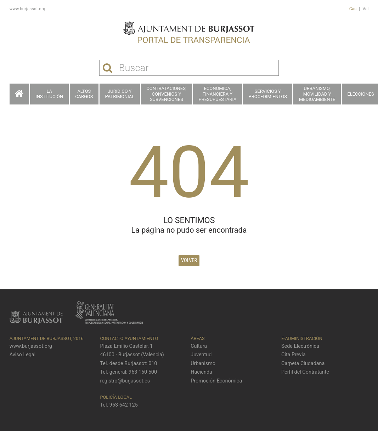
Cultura (199, 346)
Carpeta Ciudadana (303, 364)
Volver (189, 260)
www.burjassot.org (27, 8)
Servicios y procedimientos (268, 94)
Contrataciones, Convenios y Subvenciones (166, 94)
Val (365, 8)
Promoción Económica (216, 381)
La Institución (49, 94)
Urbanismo (203, 364)
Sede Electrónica (300, 346)
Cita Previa (293, 355)
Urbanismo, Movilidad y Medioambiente (317, 94)
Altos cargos (84, 94)
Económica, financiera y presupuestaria (218, 94)
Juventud (201, 355)
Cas (353, 8)
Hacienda (201, 372)
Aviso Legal (23, 355)
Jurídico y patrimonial (120, 94)
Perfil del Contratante (305, 372)
